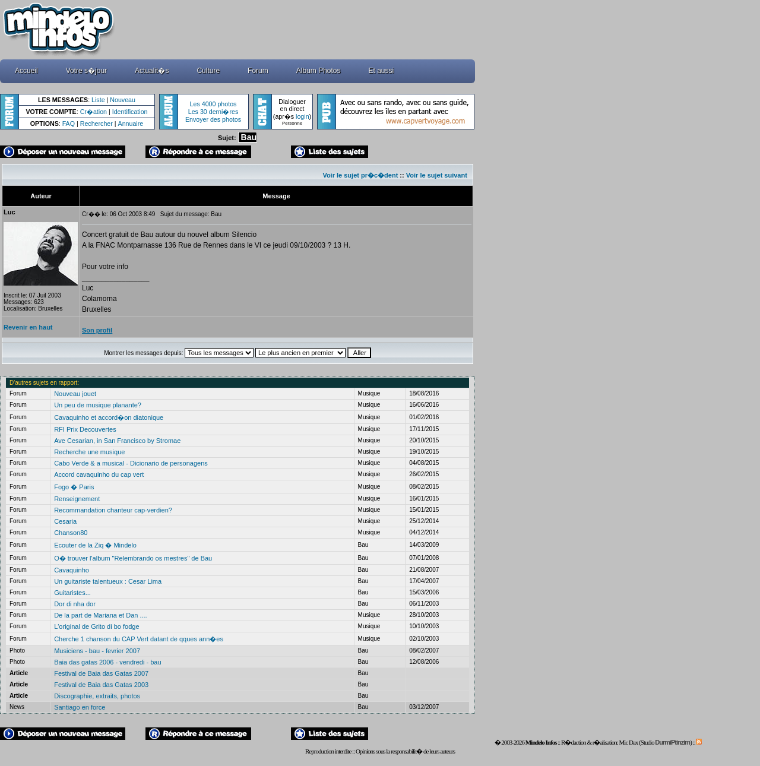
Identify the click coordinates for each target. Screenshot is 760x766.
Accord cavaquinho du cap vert (99, 474)
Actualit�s (152, 71)
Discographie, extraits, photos (97, 695)
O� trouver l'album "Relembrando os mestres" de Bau (133, 558)
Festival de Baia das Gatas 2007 (101, 673)
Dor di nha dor (75, 603)
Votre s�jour (86, 71)
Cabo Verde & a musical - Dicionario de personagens (131, 463)
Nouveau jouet (75, 393)
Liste (98, 99)
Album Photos (318, 71)
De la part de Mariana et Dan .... (100, 615)
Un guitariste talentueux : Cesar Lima (108, 581)
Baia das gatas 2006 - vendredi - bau (107, 662)
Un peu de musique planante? (97, 405)
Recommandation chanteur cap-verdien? (113, 510)
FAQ (68, 123)
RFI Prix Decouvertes (85, 429)
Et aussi (381, 71)
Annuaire (131, 123)
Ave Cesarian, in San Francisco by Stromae (117, 440)
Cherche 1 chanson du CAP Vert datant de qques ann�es (138, 638)
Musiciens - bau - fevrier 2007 (97, 650)
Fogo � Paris (74, 486)
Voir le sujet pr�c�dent (360, 175)
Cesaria (65, 521)
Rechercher (96, 123)
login (302, 116)
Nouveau (122, 99)
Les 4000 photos (213, 103)
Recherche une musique (89, 451)
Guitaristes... (72, 592)
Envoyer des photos (213, 119)
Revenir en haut (28, 327)
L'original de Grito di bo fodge (96, 626)
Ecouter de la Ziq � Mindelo (95, 545)
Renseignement (77, 498)
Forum (258, 71)
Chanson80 (70, 532)
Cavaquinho (71, 570)
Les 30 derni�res (213, 111)
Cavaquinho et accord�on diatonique (108, 417)
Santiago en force (79, 707)
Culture (208, 71)
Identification (130, 111)
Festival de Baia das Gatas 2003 (101, 684)
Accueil (26, 71)
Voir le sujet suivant (436, 175)
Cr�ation (93, 111)
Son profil (97, 330)
